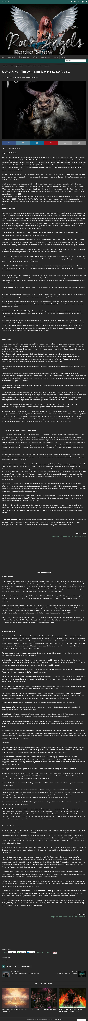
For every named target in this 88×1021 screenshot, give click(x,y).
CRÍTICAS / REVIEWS (24, 57)
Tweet (5, 951)
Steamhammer (25, 966)
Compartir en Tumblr (43, 951)
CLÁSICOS (35, 57)
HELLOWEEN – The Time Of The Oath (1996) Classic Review (70, 1010)
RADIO (63, 57)
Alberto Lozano (20, 77)
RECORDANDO (45, 57)
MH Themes (58, 1019)
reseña (9, 966)
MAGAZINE (11, 57)
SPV (16, 966)
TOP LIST (55, 57)
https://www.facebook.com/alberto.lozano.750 (68, 536)
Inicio (3, 57)
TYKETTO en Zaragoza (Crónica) (43, 1009)
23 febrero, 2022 (9, 77)
